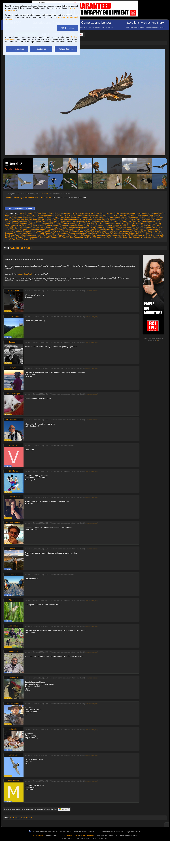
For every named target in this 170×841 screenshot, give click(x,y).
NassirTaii (90, 231)
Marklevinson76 (90, 229)
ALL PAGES (14, 248)
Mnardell (75, 231)
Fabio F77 (8, 221)
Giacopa (64, 223)
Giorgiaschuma (10, 225)
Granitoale (82, 225)
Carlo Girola (43, 217)
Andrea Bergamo (17, 215)
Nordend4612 (128, 231)
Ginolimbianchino (111, 223)
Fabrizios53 (17, 221)
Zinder (18, 239)
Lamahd (159, 225)
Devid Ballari (58, 219)
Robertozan (62, 235)
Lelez (16, 227)
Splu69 (7, 237)
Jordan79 (141, 225)
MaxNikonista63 (65, 231)
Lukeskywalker (91, 227)
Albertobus (58, 213)
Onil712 (157, 231)
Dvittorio (97, 219)
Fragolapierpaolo (55, 221)
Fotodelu (45, 221)
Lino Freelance (33, 227)
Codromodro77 (147, 217)
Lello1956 (22, 227)
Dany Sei (28, 219)
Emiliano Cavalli (129, 219)
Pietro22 (95, 233)
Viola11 (115, 237)
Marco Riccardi (21, 229)
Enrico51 (147, 219)
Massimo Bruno (139, 229)
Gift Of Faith (94, 223)
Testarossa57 (56, 237)
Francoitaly (151, 221)
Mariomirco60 (68, 229)
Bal (125, 215)
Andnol (156, 213)
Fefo (25, 221)
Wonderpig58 (158, 237)
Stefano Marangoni (31, 237)
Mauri (161, 229)
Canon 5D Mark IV (12, 198)
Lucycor (82, 227)
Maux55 (47, 231)
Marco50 (31, 229)
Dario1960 (37, 219)
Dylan (104, 219)
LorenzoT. (43, 227)
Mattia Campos (152, 229)
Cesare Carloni (70, 217)
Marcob (50, 229)
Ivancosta (115, 225)
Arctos (104, 215)
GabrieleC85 (48, 223)
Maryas (99, 229)
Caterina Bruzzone (56, 217)
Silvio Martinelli (144, 235)
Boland (14, 217)
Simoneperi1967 (157, 235)
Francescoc (126, 221)
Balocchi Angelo (133, 215)
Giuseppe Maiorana (58, 225)
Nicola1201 (106, 231)
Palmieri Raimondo (27, 233)
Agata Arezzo (42, 213)
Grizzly (89, 225)
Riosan (17, 235)
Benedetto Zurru (146, 215)
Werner (149, 237)
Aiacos (50, 213)
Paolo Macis (63, 233)
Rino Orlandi (9, 235)
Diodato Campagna (71, 219)
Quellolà (124, 233)
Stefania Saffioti (17, 237)
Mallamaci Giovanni (123, 227)
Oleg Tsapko (149, 231)
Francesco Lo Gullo (70, 221)
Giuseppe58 (72, 225)
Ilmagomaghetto (104, 225)
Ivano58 (123, 225)
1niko (22, 213)
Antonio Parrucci (82, 215)
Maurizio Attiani (10, 231)
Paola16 (54, 233)
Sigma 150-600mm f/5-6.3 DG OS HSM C (36, 198)
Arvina (120, 215)
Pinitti (102, 233)
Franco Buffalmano (139, 221)
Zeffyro (12, 239)
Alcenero (103, 213)
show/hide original (91, 291)
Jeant (129, 225)
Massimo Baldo (109, 229)
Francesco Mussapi (86, 221)
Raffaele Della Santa (136, 233)
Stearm (45, 194)
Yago (6, 239)
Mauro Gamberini (24, 231)
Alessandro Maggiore (129, 213)
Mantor (143, 227)
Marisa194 (79, 229)
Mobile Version (38, 835)
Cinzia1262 (94, 217)
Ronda (70, 235)
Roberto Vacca (51, 235)
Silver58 (134, 235)
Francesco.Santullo (102, 221)
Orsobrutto (9, 233)
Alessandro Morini (145, 213)
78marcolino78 (30, 213)
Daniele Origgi (10, 219)
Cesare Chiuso (82, 217)
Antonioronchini (95, 215)
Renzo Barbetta (151, 233)
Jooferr (134, 225)
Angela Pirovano (31, 215)
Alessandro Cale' (113, 213)
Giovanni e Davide (43, 225)
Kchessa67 (150, 225)
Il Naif (95, 225)
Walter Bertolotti (134, 237)
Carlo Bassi (33, 217)
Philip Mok (87, 233)
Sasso (88, 235)
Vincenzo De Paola (104, 237)
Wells (143, 237)
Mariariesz (58, 229)
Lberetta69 (9, 227)
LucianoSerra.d (60, 227)
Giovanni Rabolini (28, 225)
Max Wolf (54, 231)
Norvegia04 (138, 231)
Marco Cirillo (9, 229)
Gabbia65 (15, 223)
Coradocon (158, 217)
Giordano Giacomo (139, 223)
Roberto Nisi (40, 235)
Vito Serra (123, 237)
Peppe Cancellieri (75, 233)
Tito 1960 (65, 237)
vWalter (32, 239)
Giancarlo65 (72, 223)
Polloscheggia (115, 233)
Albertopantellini (69, 213)
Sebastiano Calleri (114, 235)
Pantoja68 (40, 233)
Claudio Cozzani (134, 217)
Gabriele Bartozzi (35, 223)
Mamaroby (136, 227)
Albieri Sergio (94, 213)
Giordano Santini (154, 223)
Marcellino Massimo (155, 227)
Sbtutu (103, 235)
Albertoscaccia (82, 213)
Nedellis (98, 231)
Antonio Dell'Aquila (67, 215)
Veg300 (93, 237)
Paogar (47, 233)
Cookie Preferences (87, 835)
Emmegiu (139, 219)
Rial (159, 233)
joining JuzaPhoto (25, 274)
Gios (19, 225)
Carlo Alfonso (23, 217)
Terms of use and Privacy (70, 835)
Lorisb (50, 227)
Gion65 (128, 223)
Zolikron (25, 239)
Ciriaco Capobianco (106, 217)
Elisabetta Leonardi (114, 219)
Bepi (155, 215)
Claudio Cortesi (121, 217)
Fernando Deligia (34, 221)
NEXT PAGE (26, 248)
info (157, 340)
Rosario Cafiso (79, 235)
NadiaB (82, 231)
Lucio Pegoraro (72, 227)
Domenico (90, 219)
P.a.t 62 (16, 233)
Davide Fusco (47, 219)
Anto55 (57, 215)
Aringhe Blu (112, 215)
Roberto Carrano (28, 235)
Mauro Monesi (37, 231)
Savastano (96, 235)
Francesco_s (116, 221)
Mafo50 (112, 227)
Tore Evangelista (76, 237)
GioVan (122, 223)
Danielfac (20, 219)
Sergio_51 (126, 235)
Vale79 (86, 237)
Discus (82, 219)
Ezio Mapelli (156, 219)
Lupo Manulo (103, 227)
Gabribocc (24, 223)
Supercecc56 (45, 237)
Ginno (101, 223)
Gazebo (57, 223)
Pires (107, 233)
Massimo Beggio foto (124, 229)
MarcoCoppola (41, 229)
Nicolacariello (116, 231)
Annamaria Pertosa (45, 215)
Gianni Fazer (83, 223)
